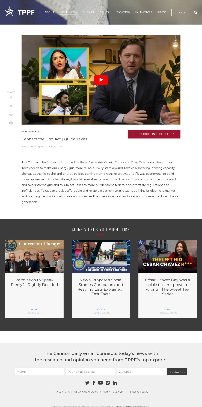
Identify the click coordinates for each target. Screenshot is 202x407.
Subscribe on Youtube (154, 134)
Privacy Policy (139, 392)
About (49, 12)
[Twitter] (11, 106)
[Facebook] (11, 98)
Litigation (122, 12)
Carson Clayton (34, 146)
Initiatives (143, 12)
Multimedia (68, 12)
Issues (104, 12)
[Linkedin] (115, 383)
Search (195, 12)
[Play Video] (101, 80)
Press (162, 12)
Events (88, 12)
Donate (180, 12)
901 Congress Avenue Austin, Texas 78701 (100, 392)
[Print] (11, 123)
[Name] (39, 371)
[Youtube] (100, 383)
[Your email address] (90, 371)
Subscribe (177, 371)
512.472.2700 (62, 392)
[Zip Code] (141, 371)
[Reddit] (11, 114)
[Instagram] (108, 383)
